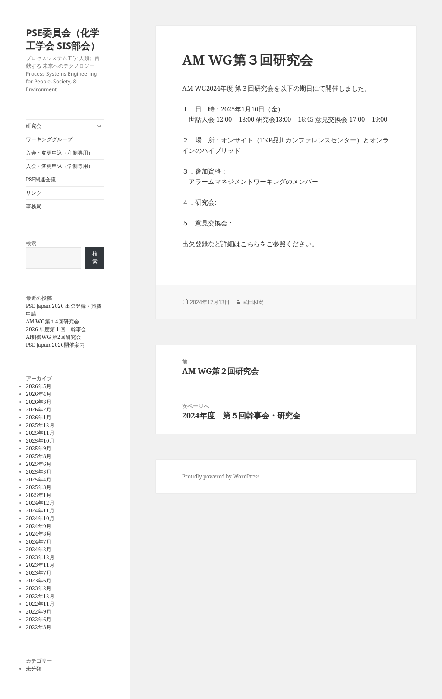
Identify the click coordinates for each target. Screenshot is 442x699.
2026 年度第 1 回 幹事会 (56, 329)
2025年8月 (38, 456)
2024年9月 (38, 526)
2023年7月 (38, 572)
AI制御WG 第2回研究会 (53, 337)
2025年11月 (40, 432)
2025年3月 (38, 487)
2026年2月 (38, 409)
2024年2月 (38, 549)
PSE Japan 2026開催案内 (55, 344)
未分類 (33, 668)
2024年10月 (40, 518)
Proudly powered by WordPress (220, 476)
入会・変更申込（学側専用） (59, 166)
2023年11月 (40, 565)
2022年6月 (38, 619)
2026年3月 (38, 401)
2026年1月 (38, 417)
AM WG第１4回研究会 (52, 321)
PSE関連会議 (41, 179)
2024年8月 (38, 534)
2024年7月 (38, 541)
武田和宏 (253, 302)
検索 (31, 243)
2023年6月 (38, 580)
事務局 (33, 206)
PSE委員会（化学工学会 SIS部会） (63, 39)
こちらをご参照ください (276, 243)
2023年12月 (40, 557)
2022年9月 (38, 611)
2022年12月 (40, 596)
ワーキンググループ (49, 139)
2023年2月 (38, 588)
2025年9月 (38, 448)
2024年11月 (40, 510)
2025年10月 (40, 440)
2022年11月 (40, 603)
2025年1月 (38, 495)
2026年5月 (38, 386)
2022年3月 (38, 627)
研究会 (33, 126)
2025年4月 (38, 479)
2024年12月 (40, 502)
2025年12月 (40, 425)
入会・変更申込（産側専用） (59, 152)
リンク (33, 192)
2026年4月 (38, 394)
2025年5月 (38, 471)
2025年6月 (38, 464)
